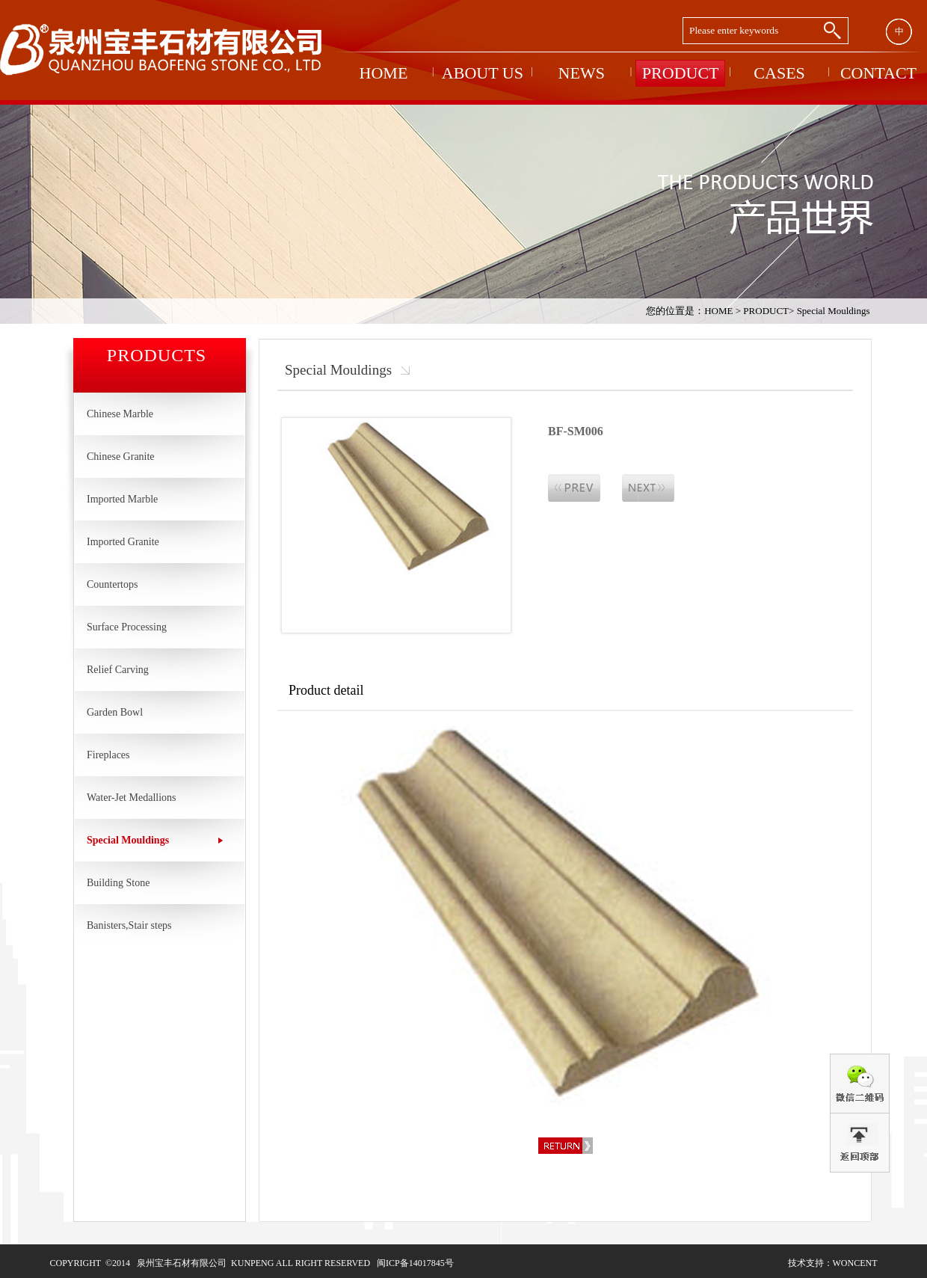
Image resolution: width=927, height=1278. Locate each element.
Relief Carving (118, 669)
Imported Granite (123, 541)
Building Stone (118, 882)
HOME (718, 310)
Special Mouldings (833, 310)
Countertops (112, 584)
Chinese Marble (120, 414)
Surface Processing (127, 627)
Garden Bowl (115, 712)
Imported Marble (122, 499)
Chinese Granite (121, 456)
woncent (855, 1263)
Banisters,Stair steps (129, 925)
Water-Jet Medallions (131, 797)
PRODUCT (766, 310)
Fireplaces (108, 755)
